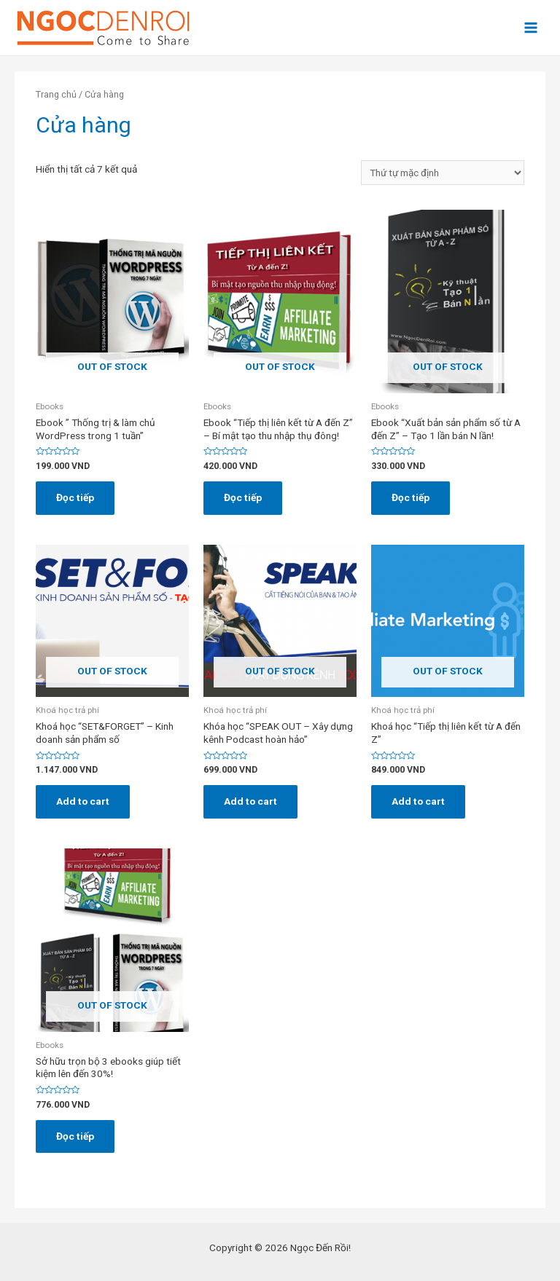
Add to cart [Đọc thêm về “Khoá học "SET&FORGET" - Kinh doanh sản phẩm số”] (82, 801)
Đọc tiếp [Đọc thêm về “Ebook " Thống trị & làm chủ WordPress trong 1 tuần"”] (75, 497)
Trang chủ (56, 94)
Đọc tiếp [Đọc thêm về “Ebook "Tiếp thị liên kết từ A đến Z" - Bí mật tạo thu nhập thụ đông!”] (243, 497)
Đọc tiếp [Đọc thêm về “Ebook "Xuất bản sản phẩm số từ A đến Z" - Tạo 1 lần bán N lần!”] (410, 497)
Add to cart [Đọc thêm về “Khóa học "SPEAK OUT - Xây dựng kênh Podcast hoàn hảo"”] (250, 801)
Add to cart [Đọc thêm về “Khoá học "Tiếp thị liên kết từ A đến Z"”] (418, 801)
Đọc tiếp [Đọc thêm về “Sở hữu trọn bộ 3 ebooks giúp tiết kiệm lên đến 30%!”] (75, 1136)
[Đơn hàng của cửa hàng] (442, 172)
